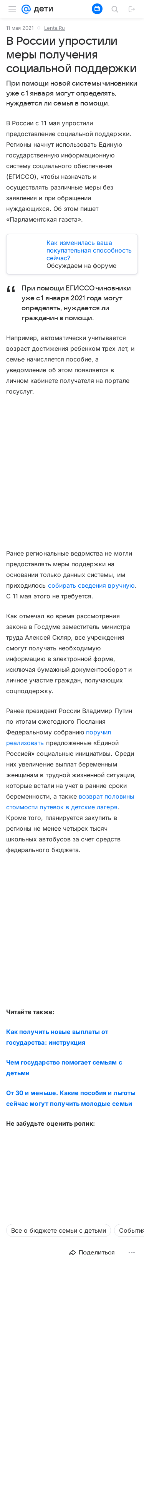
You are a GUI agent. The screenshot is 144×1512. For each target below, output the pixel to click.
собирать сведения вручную (91, 585)
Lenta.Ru (54, 28)
